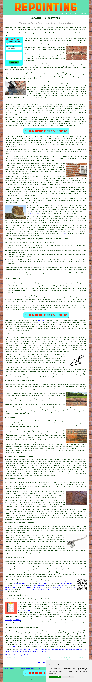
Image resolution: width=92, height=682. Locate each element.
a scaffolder (68, 589)
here (13, 646)
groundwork (60, 585)
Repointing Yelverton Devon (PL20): (18, 27)
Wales (44, 651)
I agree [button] (52, 676)
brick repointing (23, 622)
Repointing (9, 321)
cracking (57, 189)
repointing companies (24, 638)
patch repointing (21, 367)
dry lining (43, 584)
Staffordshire (45, 649)
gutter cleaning (39, 585)
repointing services (12, 624)
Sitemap (6, 668)
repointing (36, 33)
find (10, 631)
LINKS (66, 13)
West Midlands (33, 649)
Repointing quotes (50, 644)
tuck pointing (66, 610)
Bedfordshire (78, 649)
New (16, 668)
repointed (30, 125)
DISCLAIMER (83, 13)
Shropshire (36, 651)
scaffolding (34, 213)
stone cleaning (19, 584)
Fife (20, 649)
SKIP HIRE (17, 585)
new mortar (79, 180)
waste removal (10, 587)
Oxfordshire (27, 651)
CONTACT (76, 13)
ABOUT (71, 13)
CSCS (65, 233)
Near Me (38, 668)
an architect (56, 587)
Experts (33, 668)
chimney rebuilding (33, 587)
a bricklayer (68, 582)
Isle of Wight (16, 651)
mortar (34, 42)
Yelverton (41, 321)
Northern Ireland (57, 649)
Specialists (22, 668)
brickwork (75, 158)
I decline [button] (58, 676)
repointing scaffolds (13, 620)
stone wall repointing (37, 614)
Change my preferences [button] (68, 676)
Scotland (68, 649)
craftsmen (42, 582)
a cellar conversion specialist (36, 589)
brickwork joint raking (77, 608)
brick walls (57, 552)
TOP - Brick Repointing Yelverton (17, 655)
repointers (9, 182)
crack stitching (78, 469)
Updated (28, 668)
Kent (25, 649)
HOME (62, 13)
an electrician (67, 584)
